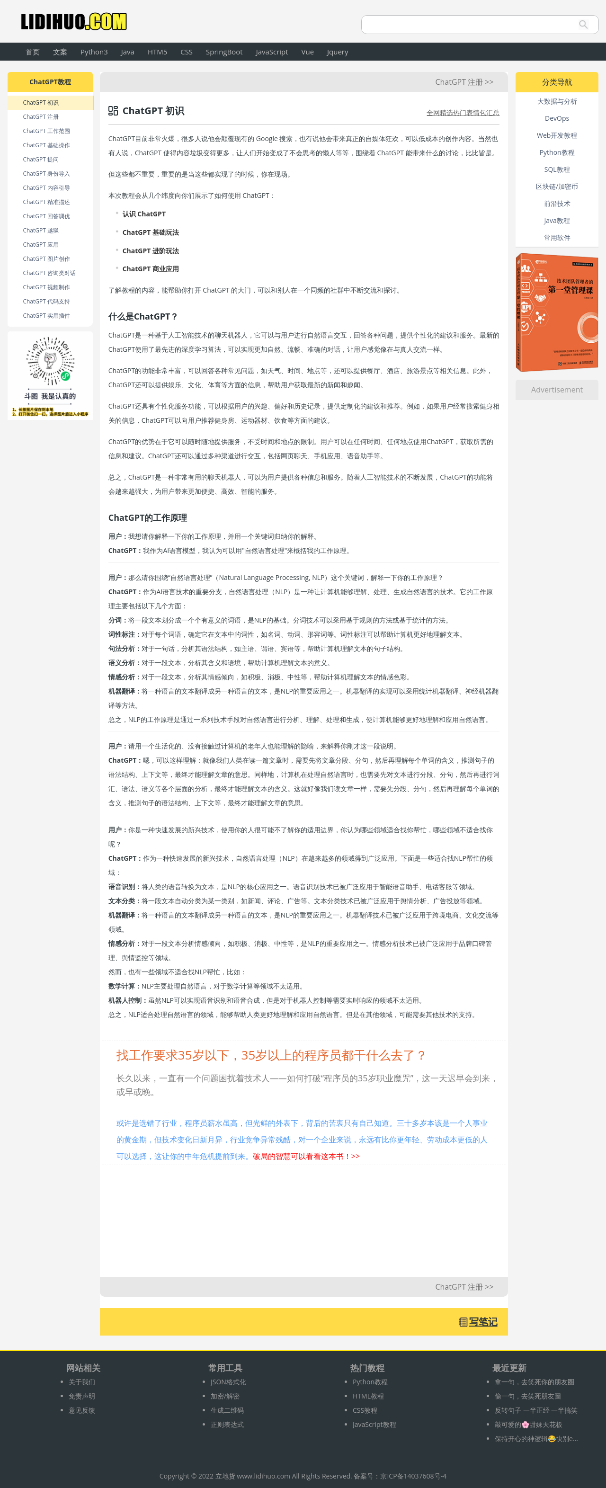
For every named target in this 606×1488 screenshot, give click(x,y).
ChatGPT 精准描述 (46, 202)
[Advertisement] (304, 1226)
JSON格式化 (228, 1381)
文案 (60, 51)
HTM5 (157, 51)
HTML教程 (368, 1395)
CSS (186, 51)
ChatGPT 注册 (41, 117)
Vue (308, 51)
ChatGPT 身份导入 (46, 173)
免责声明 (82, 1395)
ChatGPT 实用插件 (46, 316)
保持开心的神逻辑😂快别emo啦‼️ (537, 1438)
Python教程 (557, 152)
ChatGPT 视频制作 (46, 287)
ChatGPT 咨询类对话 (49, 273)
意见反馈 (82, 1410)
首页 (33, 51)
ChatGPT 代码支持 (46, 301)
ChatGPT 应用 (41, 245)
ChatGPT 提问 (41, 159)
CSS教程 (365, 1410)
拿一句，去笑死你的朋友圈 (534, 1381)
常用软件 (557, 237)
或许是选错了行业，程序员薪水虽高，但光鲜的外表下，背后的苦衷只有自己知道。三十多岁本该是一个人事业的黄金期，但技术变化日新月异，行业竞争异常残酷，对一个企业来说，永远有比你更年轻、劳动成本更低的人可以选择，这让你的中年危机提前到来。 (302, 1139)
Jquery (337, 51)
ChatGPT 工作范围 (46, 131)
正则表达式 (227, 1424)
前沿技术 (557, 203)
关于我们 (82, 1381)
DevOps (557, 118)
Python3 (94, 51)
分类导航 (557, 82)
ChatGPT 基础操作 (46, 145)
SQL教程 (557, 169)
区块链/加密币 (557, 186)
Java (127, 51)
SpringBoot (224, 51)
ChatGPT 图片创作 (46, 259)
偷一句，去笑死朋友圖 (528, 1395)
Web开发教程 (557, 135)
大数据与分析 (557, 101)
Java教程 (557, 220)
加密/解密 (225, 1395)
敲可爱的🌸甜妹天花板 (528, 1424)
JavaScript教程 (374, 1424)
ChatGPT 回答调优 (46, 216)
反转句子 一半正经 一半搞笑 (536, 1410)
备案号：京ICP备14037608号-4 (400, 1475)
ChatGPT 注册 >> (464, 82)
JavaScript (272, 51)
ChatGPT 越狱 (41, 230)
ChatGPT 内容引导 (46, 188)
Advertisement (557, 389)
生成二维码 (227, 1410)
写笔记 (483, 1321)
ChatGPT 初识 (41, 102)
